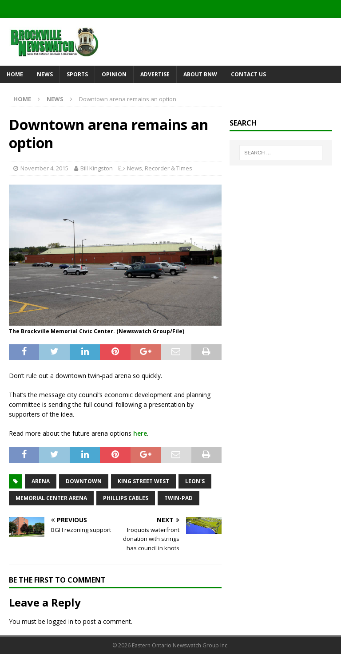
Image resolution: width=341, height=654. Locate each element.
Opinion (114, 74)
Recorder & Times (168, 168)
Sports (77, 74)
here (140, 433)
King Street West (143, 481)
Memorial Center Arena (51, 498)
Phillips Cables (125, 498)
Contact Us (248, 74)
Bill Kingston (96, 168)
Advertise (155, 74)
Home (15, 74)
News (45, 74)
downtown (84, 481)
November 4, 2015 (44, 168)
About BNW (200, 74)
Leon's (195, 481)
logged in (60, 621)
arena (41, 481)
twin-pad (178, 498)
